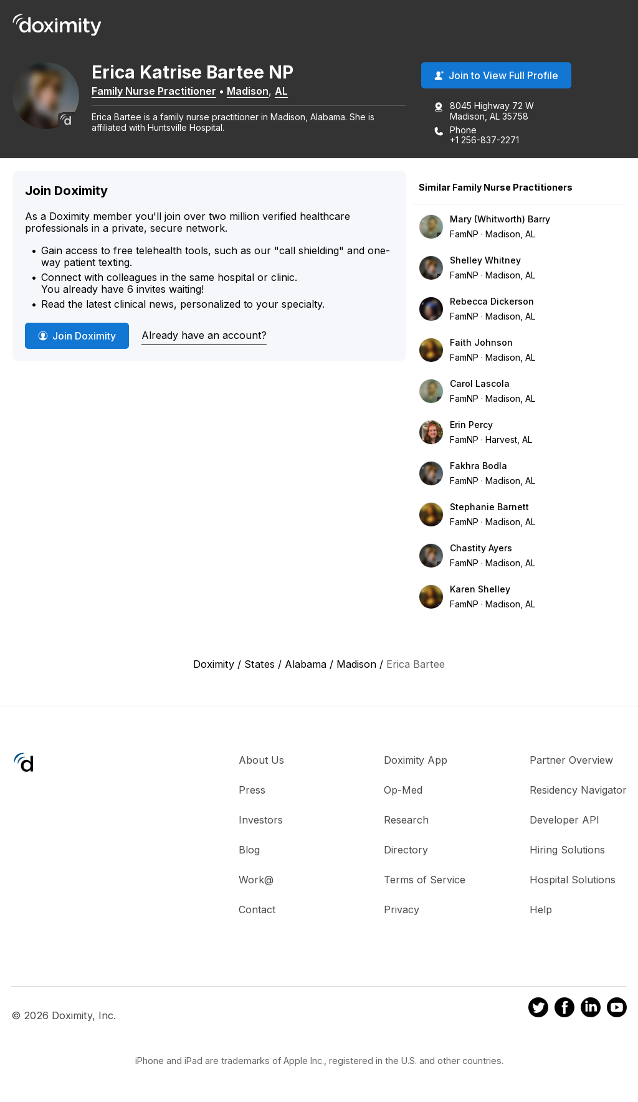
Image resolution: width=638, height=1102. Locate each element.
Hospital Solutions (573, 881)
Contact (257, 911)
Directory (406, 851)
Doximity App (415, 761)
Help (541, 911)
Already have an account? (204, 336)
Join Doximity (77, 337)
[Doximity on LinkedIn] (591, 1010)
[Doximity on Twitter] (538, 1010)
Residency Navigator (578, 791)
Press (252, 791)
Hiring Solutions (567, 851)
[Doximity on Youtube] (617, 1010)
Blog (249, 851)
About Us (261, 761)
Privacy (401, 911)
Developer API (564, 821)
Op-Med (403, 791)
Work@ (256, 881)
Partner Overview (571, 761)
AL (289, 91)
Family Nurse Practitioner (162, 91)
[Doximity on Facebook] (564, 1010)
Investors (261, 821)
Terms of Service (424, 881)
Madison (256, 91)
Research (406, 821)
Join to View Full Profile (496, 76)
